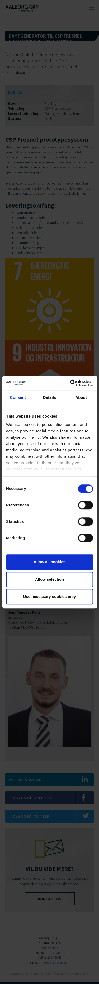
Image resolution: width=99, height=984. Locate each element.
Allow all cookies (49, 562)
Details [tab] (49, 397)
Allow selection (49, 579)
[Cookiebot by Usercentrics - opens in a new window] (70, 382)
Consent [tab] (18, 397)
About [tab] (81, 397)
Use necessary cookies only (49, 596)
